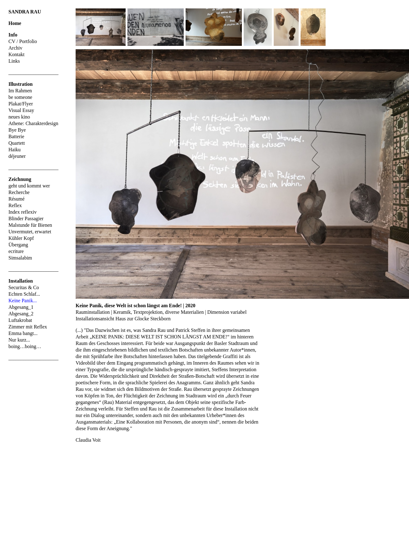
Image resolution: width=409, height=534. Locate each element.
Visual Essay (21, 110)
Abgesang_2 (20, 313)
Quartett (16, 143)
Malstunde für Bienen (30, 225)
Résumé (16, 198)
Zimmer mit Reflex (27, 326)
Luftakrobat (20, 320)
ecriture (16, 251)
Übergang (18, 244)
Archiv (15, 48)
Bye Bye (17, 130)
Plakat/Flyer (20, 103)
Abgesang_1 (20, 307)
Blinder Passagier (25, 218)
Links (14, 61)
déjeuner (17, 156)
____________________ (33, 72)
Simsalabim (20, 257)
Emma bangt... (22, 333)
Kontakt (16, 54)
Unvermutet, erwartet (29, 231)
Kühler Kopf (21, 238)
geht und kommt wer (29, 185)
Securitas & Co (23, 287)
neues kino (19, 116)
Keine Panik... (22, 300)
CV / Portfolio (22, 41)
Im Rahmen (20, 90)
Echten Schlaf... (24, 294)
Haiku (14, 149)
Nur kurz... (19, 339)
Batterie (16, 136)
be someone (20, 97)
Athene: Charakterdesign (33, 123)
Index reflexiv (22, 212)
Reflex (15, 205)
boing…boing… (24, 346)
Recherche (19, 192)
